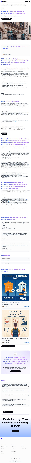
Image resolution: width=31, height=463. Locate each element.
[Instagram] (14, 458)
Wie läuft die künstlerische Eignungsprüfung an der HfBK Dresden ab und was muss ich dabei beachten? (14, 395)
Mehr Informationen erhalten (6, 18)
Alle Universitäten (13, 454)
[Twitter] (16, 458)
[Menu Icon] (29, 1)
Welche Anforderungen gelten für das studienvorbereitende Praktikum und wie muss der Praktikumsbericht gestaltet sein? (14, 400)
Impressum (13, 461)
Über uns (2, 448)
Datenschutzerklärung (19, 461)
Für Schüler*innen (13, 448)
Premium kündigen (23, 448)
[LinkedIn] (19, 458)
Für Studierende (13, 446)
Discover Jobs (4, 133)
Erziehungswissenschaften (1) (6, 258)
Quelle (28, 112)
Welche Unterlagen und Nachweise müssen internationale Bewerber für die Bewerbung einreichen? (13, 391)
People (2, 449)
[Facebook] (11, 458)
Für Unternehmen (13, 451)
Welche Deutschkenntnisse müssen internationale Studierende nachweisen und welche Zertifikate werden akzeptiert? (14, 405)
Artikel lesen (26, 306)
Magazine (2, 453)
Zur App (27, 1)
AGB (10, 461)
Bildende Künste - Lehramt (6, 260)
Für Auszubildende (13, 449)
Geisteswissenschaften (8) (5, 263)
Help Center (22, 446)
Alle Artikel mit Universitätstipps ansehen (8, 346)
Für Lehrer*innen (13, 453)
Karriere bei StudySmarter (4, 446)
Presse (2, 451)
